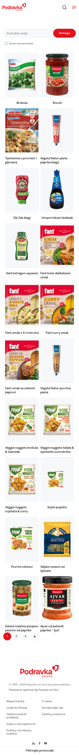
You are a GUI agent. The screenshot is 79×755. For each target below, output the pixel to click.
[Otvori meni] (74, 7)
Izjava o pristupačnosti (20, 724)
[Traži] (64, 7)
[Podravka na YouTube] (45, 743)
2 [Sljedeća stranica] (16, 636)
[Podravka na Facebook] (40, 743)
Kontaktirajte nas (52, 707)
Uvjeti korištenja (16, 707)
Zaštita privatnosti (53, 714)
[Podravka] (14, 10)
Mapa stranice (15, 701)
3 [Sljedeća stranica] (25, 636)
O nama (47, 701)
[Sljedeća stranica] (34, 636)
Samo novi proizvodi (21, 43)
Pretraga (64, 33)
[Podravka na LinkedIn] (33, 743)
